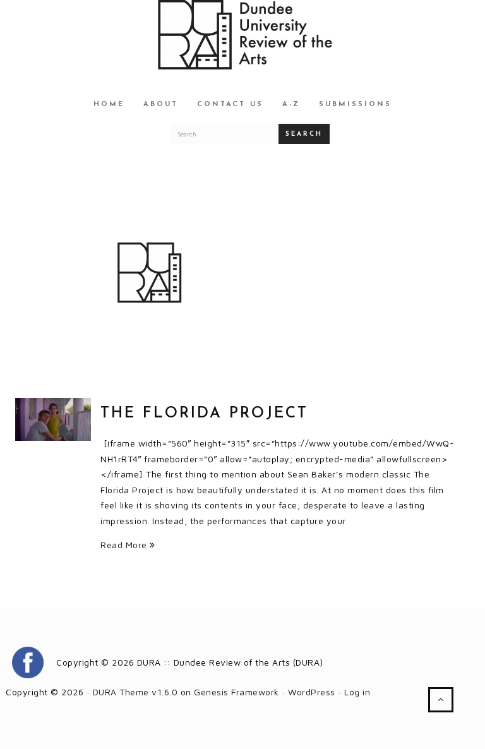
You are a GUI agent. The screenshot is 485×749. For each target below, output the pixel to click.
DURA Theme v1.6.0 (135, 691)
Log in (357, 691)
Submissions (355, 104)
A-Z (291, 104)
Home (108, 104)
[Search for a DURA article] (225, 134)
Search (304, 134)
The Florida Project (204, 413)
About (160, 104)
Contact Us (230, 104)
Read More (127, 544)
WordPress (311, 691)
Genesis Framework (236, 691)
